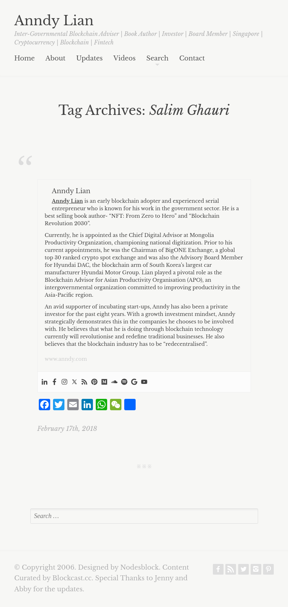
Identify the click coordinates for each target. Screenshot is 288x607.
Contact (192, 58)
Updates (89, 58)
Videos (125, 58)
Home (24, 58)
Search (157, 58)
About (56, 58)
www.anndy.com (66, 359)
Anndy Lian (54, 20)
